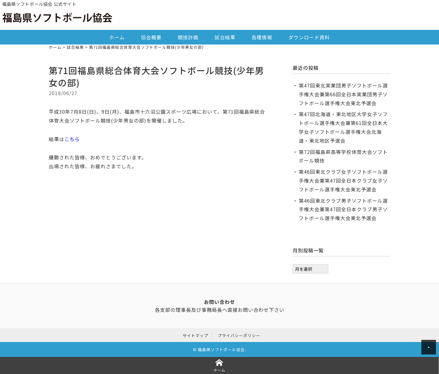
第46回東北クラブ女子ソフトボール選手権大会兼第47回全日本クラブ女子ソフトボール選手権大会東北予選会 (343, 180)
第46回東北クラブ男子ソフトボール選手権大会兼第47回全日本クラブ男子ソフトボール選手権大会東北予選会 (343, 209)
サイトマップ (195, 335)
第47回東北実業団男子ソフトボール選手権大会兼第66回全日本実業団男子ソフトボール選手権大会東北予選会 (343, 94)
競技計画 (188, 37)
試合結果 (225, 37)
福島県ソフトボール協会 (221, 349)
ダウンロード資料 (309, 37)
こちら (72, 139)
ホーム (117, 37)
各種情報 (262, 37)
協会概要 (151, 37)
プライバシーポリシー (239, 335)
